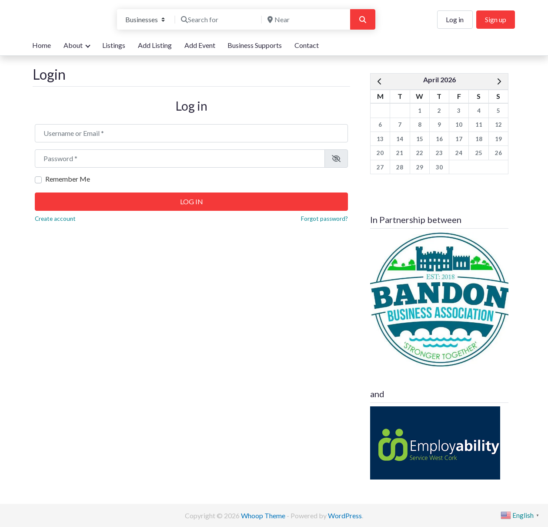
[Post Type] (145, 19)
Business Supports (254, 45)
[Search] (362, 19)
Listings (113, 45)
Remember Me (67, 179)
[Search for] (218, 19)
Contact (306, 45)
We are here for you (62, 28)
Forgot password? (324, 218)
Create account (55, 218)
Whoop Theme (264, 515)
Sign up (495, 19)
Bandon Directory (68, 13)
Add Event (199, 45)
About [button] (73, 45)
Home (41, 45)
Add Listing (155, 45)
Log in (455, 19)
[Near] (305, 19)
